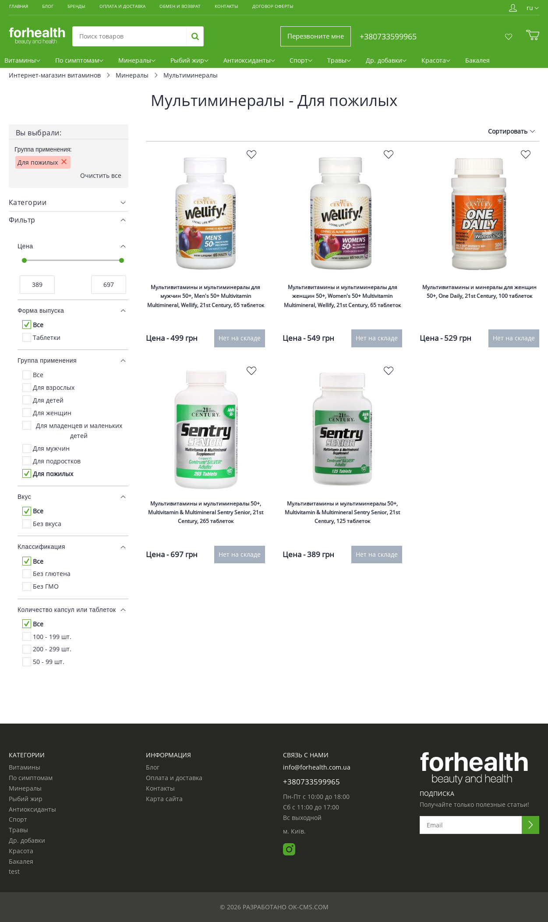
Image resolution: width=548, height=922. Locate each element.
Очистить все (100, 186)
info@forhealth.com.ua (316, 767)
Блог (152, 768)
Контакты (160, 788)
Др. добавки (386, 63)
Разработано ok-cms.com (286, 907)
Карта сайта (164, 799)
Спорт (304, 63)
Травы (340, 63)
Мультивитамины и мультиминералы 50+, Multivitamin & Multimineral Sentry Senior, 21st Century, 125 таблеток (342, 527)
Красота (435, 63)
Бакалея (474, 63)
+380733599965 (388, 36)
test (14, 872)
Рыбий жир (193, 63)
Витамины (26, 63)
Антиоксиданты (253, 63)
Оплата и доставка (174, 778)
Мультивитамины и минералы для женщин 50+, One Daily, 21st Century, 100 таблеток (479, 310)
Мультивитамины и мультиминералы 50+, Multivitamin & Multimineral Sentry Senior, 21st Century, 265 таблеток (205, 527)
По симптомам (83, 63)
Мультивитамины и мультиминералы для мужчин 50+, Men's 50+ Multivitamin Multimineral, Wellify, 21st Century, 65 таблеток (205, 315)
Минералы (141, 63)
